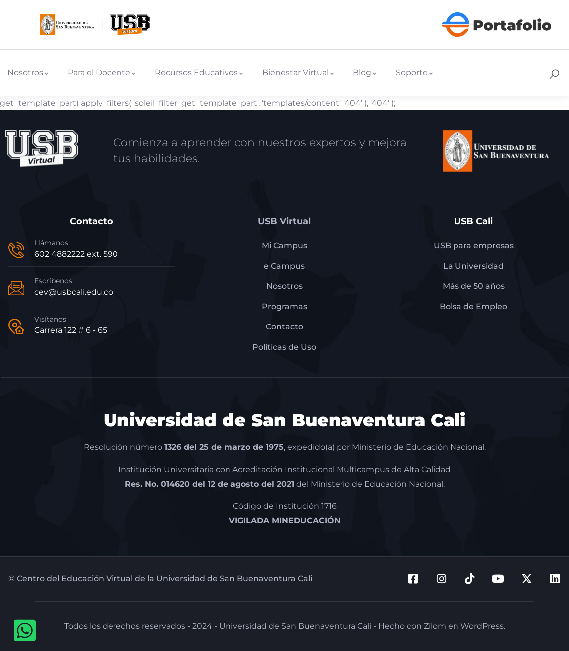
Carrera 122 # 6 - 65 (70, 330)
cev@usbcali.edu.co (73, 292)
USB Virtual (284, 221)
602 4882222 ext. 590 (76, 254)
